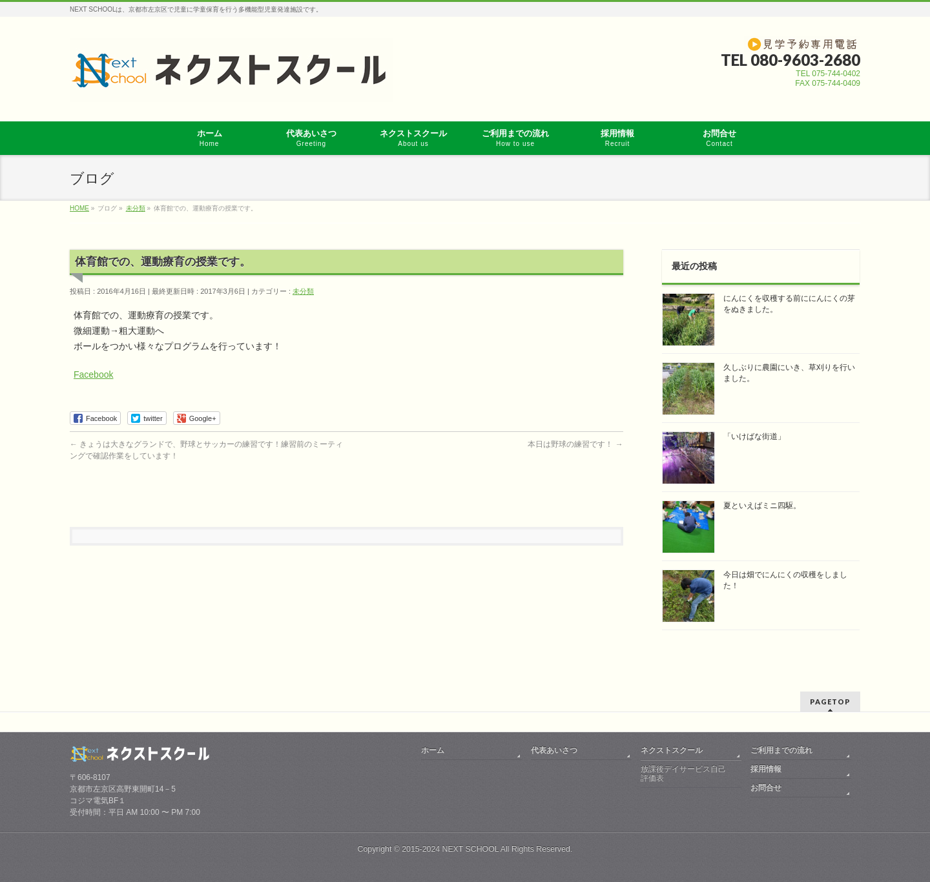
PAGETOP (830, 701)
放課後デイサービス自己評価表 (683, 773)
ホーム (432, 750)
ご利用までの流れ (781, 750)
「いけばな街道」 (754, 436)
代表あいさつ (554, 750)
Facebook (93, 374)
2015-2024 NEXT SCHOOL (450, 849)
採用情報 (765, 769)
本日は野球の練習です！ (575, 444)
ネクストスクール (672, 750)
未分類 (303, 291)
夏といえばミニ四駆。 (762, 505)
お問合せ (765, 787)
